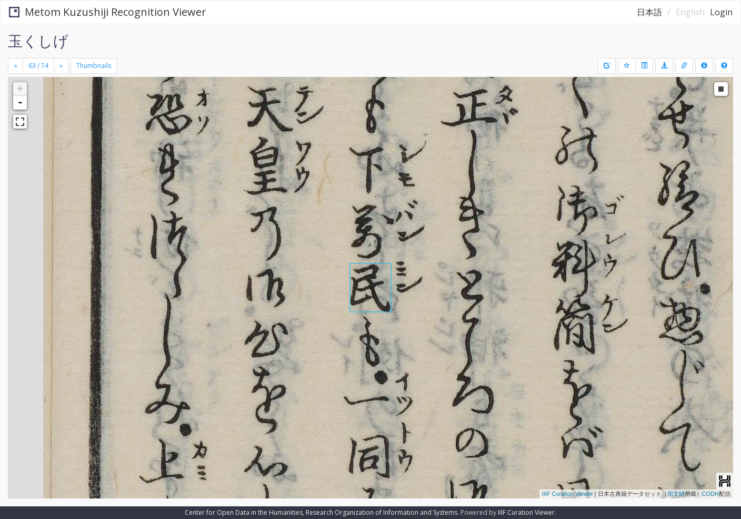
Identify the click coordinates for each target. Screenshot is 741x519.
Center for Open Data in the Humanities (244, 512)
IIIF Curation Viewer (567, 494)
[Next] (61, 66)
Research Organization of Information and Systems (381, 512)
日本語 (649, 12)
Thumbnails (93, 65)
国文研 (676, 494)
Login (721, 12)
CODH (710, 494)
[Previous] (15, 66)
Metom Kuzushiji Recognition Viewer (107, 12)
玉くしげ (38, 41)
